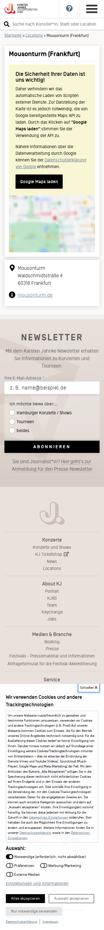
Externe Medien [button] (23, 874)
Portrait (52, 591)
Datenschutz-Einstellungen (48, 817)
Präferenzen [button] (20, 865)
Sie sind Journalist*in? (52, 465)
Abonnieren (52, 446)
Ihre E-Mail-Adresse (22, 378)
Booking (52, 641)
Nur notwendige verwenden (34, 911)
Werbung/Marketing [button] (60, 865)
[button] (5, 23)
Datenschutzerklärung (35, 833)
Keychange (52, 612)
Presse (52, 648)
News (52, 561)
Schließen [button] (88, 688)
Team (52, 605)
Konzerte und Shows (52, 547)
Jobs (52, 619)
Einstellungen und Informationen (37, 883)
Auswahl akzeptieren (71, 898)
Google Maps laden (39, 181)
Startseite (13, 35)
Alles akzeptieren (25, 898)
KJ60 (52, 598)
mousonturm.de (35, 295)
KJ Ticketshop (52, 554)
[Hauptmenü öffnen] (91, 9)
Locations (34, 35)
